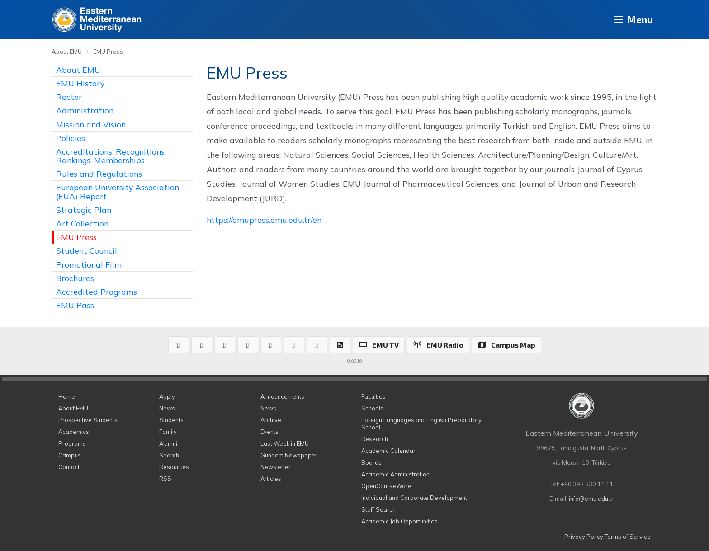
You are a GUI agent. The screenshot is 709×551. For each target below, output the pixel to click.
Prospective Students (88, 420)
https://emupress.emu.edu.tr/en (264, 220)
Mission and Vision (91, 124)
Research (374, 439)
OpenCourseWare (386, 486)
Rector (69, 97)
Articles (270, 478)
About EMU (67, 51)
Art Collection (82, 223)
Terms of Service (628, 536)
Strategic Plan (83, 210)
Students (171, 420)
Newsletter (275, 467)
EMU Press (108, 51)
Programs (72, 443)
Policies (70, 138)
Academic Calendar (388, 450)
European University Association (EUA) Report (117, 191)
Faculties (373, 396)
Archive (270, 420)
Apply (167, 396)
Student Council (86, 250)
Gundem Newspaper (288, 455)
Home (66, 396)
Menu (630, 19)
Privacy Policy (583, 536)
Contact (69, 467)
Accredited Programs (96, 292)
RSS (165, 478)
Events (269, 431)
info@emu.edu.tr (591, 498)
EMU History (80, 83)
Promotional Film (89, 264)
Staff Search (378, 509)
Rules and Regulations (99, 174)
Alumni (168, 443)
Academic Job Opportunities (399, 521)
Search (169, 455)
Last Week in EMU (284, 443)
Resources (174, 467)
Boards (371, 462)
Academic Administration (395, 474)
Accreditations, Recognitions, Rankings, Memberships (111, 155)
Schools (372, 408)
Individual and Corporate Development (414, 497)
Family (168, 431)
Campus (69, 455)
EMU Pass (75, 305)
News (167, 408)
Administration (84, 110)
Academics (73, 431)
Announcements (282, 396)
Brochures (75, 278)
